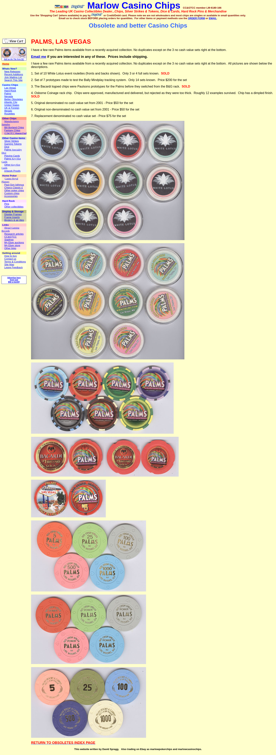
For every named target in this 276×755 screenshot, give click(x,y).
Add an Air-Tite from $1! (14, 59)
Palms (8, 149)
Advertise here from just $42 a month (14, 280)
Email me (38, 57)
